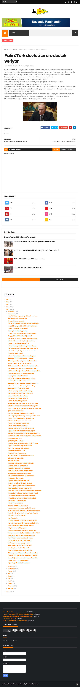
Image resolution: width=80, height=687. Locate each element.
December (11, 311)
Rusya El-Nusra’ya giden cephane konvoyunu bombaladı (24, 490)
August (10, 571)
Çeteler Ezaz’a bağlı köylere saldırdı (18, 423)
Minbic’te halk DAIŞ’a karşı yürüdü (18, 505)
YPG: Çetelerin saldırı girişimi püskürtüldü (20, 393)
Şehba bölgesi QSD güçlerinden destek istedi (21, 351)
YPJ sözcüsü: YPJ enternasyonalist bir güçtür (21, 508)
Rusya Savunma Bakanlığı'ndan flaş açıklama (21, 525)
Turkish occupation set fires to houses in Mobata (18, 614)
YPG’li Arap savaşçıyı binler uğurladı (18, 448)
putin (10, 49)
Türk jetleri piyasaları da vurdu (17, 515)
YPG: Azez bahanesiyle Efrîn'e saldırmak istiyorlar (23, 406)
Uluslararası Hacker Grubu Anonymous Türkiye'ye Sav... (25, 436)
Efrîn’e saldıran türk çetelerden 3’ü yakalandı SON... (23, 366)
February (11, 586)
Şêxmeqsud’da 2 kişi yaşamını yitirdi (18, 388)
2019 (8, 299)
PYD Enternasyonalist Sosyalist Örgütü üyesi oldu (23, 348)
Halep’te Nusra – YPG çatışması (17, 528)
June (9, 576)
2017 (8, 304)
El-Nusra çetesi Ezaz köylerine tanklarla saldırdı (22, 361)
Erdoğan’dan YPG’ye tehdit (15, 458)
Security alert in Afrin (9, 618)
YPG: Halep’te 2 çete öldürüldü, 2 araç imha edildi (22, 338)
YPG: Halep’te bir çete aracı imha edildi (19, 421)
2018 (8, 302)
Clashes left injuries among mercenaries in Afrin (17, 616)
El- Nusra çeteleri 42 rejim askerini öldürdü (21, 455)
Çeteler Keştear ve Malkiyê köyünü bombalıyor (22, 386)
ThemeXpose (12, 684)
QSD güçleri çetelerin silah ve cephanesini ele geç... (24, 323)
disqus (63, 149)
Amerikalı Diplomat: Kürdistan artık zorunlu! (21, 413)
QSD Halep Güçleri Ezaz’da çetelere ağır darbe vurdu (24, 416)
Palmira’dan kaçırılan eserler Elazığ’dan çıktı (21, 463)
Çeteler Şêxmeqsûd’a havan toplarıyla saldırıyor (22, 346)
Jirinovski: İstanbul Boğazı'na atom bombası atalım (23, 403)
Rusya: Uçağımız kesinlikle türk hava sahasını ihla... (23, 558)
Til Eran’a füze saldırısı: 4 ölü (16, 450)
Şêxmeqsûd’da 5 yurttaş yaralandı (17, 331)
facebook (71, 149)
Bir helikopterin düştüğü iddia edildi (18, 548)
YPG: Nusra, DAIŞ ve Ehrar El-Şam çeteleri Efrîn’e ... (23, 368)
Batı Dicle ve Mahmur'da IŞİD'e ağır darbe (20, 483)
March (10, 583)
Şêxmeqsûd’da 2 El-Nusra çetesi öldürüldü (20, 358)
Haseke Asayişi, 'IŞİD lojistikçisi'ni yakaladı (19, 237)
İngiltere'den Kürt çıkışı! (15, 438)
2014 (8, 591)
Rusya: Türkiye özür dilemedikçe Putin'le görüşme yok (24, 408)
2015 (8, 309)
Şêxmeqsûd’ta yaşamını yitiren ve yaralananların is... (23, 383)
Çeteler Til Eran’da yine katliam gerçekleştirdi (21, 356)
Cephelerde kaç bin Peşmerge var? (18, 480)
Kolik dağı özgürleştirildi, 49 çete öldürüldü (21, 428)
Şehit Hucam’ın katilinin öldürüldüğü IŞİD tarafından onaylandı (36, 250)
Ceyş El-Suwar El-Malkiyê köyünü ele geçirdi (21, 431)
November (11, 314)
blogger (56, 149)
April (9, 581)
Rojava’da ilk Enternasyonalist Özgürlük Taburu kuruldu (34, 242)
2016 (8, 307)
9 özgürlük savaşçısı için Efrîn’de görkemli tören (22, 326)
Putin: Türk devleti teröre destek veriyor (20, 470)
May (9, 578)
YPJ (21, 279)
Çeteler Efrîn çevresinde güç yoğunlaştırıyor (21, 341)
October (10, 566)
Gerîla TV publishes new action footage (15, 620)
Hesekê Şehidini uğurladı (15, 353)
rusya (15, 49)
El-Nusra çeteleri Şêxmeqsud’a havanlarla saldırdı (23, 553)
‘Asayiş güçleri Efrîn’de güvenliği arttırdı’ (20, 336)
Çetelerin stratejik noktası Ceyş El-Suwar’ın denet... (23, 555)
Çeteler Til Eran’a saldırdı (15, 503)
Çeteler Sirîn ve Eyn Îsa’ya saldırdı (18, 560)
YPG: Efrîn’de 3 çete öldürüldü (17, 500)
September (11, 568)
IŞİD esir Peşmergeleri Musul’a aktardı (28, 267)
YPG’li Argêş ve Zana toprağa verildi (18, 543)
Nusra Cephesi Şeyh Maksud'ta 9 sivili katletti (21, 485)
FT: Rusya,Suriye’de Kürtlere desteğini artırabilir (22, 520)
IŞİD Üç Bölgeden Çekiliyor (16, 441)
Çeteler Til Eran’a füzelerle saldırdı (18, 343)
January (10, 588)
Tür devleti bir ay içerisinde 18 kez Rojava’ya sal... (23, 513)
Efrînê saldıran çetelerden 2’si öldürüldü (20, 545)
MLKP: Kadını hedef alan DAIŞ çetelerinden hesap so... (24, 510)
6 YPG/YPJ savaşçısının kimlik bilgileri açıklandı (22, 333)
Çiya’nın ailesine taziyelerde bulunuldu (19, 540)
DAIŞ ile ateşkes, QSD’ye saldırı (17, 401)
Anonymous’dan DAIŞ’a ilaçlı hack (18, 465)
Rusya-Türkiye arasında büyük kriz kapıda (20, 538)
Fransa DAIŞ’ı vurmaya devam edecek (19, 473)
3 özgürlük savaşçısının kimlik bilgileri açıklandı (22, 498)
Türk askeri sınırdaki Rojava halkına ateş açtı (21, 475)
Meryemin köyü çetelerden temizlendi (19, 363)
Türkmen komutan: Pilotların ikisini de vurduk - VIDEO (24, 533)
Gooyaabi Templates (32, 684)
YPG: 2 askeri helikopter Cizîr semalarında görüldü (23, 493)
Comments (59, 279)
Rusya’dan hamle (13, 518)
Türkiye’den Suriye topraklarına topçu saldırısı (21, 378)
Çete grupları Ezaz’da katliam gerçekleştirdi (21, 373)
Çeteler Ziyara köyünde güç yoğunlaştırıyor (21, 418)
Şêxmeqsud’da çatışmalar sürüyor (18, 376)
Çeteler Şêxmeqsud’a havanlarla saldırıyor (20, 391)
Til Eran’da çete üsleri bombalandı (18, 398)
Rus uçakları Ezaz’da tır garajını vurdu (19, 468)
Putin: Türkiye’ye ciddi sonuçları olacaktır (20, 550)
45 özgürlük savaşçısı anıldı (16, 321)
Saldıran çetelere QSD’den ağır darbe (19, 381)
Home (6, 49)
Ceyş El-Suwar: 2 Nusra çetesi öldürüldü (20, 445)
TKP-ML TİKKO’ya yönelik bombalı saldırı (29, 259)
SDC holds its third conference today (14, 612)
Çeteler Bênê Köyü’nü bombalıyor (18, 328)
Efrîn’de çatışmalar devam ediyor (17, 318)
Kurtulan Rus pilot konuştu (15, 478)
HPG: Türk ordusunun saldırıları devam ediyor (21, 495)
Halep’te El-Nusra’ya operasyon (17, 453)
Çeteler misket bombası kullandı (17, 426)
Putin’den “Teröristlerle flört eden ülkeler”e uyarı (23, 443)
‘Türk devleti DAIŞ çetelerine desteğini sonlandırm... (24, 433)
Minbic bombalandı (13, 460)
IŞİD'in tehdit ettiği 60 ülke (15, 411)
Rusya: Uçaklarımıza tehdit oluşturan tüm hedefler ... (23, 523)
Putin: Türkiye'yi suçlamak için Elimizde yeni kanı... (23, 316)
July (9, 573)
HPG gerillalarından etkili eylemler (18, 396)
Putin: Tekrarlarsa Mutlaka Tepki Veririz (19, 488)
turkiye (20, 49)
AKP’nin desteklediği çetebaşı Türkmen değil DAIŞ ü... (24, 371)
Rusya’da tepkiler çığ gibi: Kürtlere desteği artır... (22, 530)
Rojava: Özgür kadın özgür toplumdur (19, 563)
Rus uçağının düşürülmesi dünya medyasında (21, 535)
